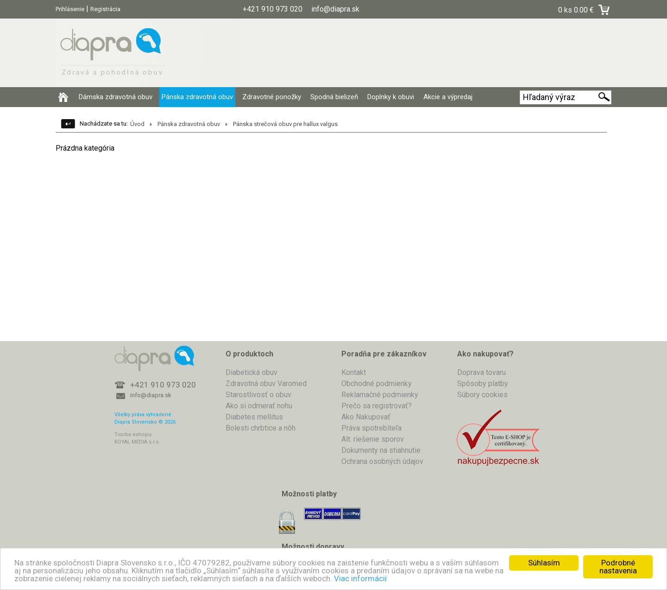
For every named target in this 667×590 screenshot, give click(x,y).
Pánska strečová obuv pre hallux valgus (285, 124)
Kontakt (353, 372)
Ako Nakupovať (365, 416)
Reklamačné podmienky (379, 394)
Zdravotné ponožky (271, 97)
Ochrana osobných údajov (382, 461)
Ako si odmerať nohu (259, 405)
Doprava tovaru (481, 372)
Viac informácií (360, 578)
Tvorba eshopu (132, 434)
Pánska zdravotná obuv (197, 97)
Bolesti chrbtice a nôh (261, 428)
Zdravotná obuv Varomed (266, 383)
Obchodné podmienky (376, 383)
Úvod (137, 124)
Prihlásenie (70, 9)
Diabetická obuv (251, 372)
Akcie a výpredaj (447, 97)
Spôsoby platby (482, 383)
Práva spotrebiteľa (371, 428)
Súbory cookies (482, 394)
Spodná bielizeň (334, 97)
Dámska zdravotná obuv (115, 97)
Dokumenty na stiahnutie (381, 450)
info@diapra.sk (150, 395)
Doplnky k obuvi (390, 97)
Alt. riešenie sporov (372, 439)
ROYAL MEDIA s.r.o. (137, 442)
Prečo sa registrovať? (376, 405)
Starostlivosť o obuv (258, 394)
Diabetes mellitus (254, 416)
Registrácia (105, 9)
